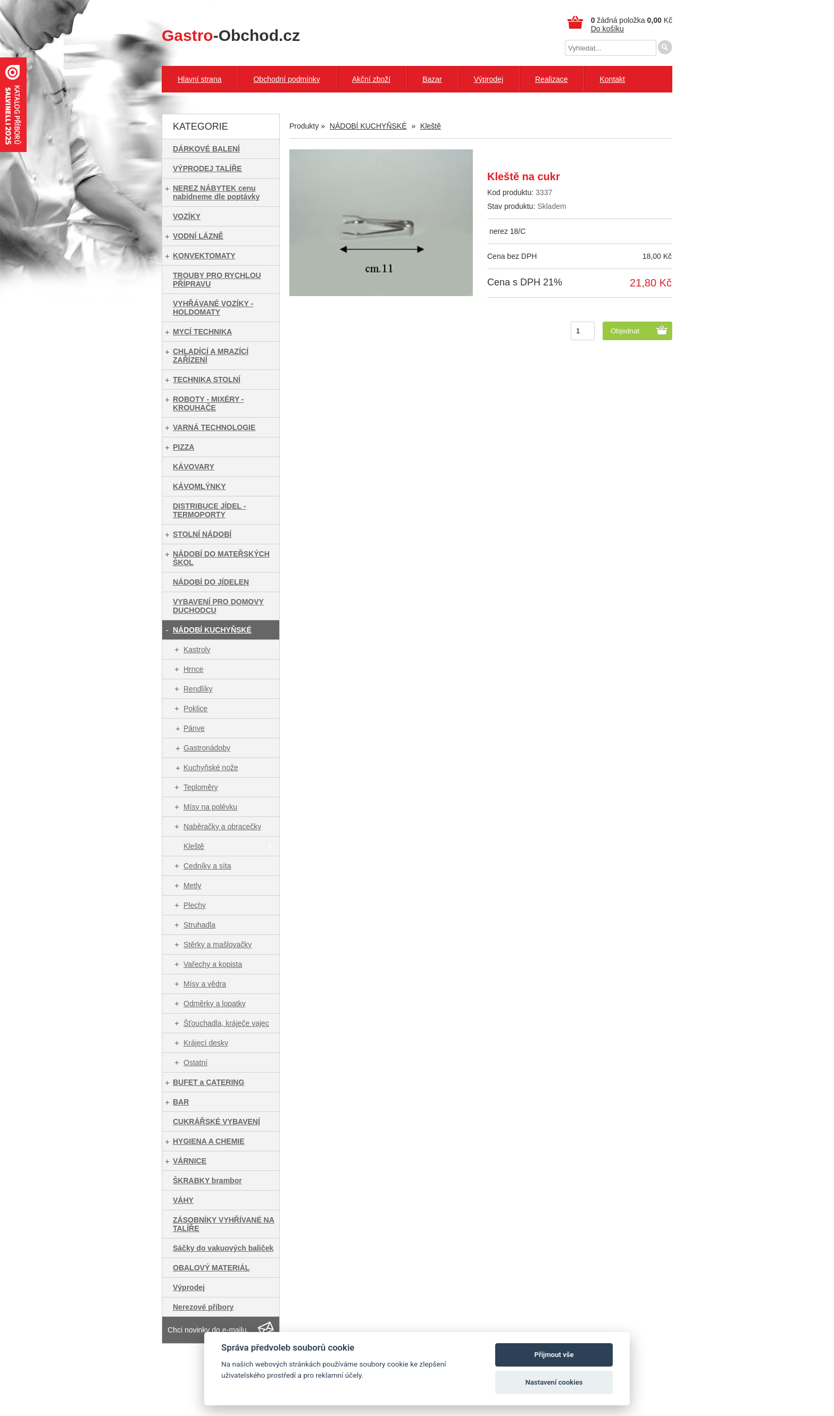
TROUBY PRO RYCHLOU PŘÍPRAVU (217, 279)
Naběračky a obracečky (222, 826)
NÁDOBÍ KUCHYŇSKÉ (212, 630)
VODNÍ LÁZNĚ (198, 236)
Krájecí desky (206, 1043)
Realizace (551, 79)
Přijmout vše (554, 1355)
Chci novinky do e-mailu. (208, 1330)
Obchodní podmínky (286, 79)
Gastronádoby (207, 748)
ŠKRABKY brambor (207, 1180)
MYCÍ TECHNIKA (202, 331)
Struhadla (199, 925)
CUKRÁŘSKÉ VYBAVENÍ (216, 1121)
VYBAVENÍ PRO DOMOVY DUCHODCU (218, 605)
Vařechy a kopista (213, 964)
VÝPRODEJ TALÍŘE (207, 168)
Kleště (194, 846)
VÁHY (183, 1200)
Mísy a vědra (205, 984)
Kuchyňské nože (211, 767)
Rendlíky (198, 689)
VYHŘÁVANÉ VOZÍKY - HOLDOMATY (213, 307)
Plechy (195, 905)
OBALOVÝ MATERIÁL (211, 1267)
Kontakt (611, 79)
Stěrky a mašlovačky (218, 944)
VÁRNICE (189, 1161)
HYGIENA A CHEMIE (209, 1141)
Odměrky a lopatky (215, 1003)
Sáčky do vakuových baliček (223, 1248)
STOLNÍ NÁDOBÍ (202, 534)
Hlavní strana (199, 79)
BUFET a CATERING (208, 1082)
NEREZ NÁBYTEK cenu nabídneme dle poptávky (216, 192)
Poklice (195, 708)
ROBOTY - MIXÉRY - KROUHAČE (208, 403)
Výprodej (488, 79)
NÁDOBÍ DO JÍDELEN (211, 582)
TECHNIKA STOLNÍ (206, 379)
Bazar (432, 79)
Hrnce (193, 669)
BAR (181, 1102)
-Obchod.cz (231, 35)
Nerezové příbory (203, 1307)
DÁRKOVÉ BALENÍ (206, 149)
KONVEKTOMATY (204, 255)
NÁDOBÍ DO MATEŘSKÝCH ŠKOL (221, 558)
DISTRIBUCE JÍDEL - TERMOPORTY (209, 510)
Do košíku (607, 28)
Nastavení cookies (554, 1382)
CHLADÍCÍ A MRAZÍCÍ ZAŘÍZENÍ (210, 355)
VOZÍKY (187, 216)
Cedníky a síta (207, 866)
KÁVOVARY (193, 466)
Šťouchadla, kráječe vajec (226, 1023)
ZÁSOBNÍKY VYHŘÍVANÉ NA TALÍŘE (223, 1224)
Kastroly (197, 649)
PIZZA (183, 447)
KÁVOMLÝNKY (199, 486)
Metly (192, 885)
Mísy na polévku (210, 807)
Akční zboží (371, 79)
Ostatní (195, 1062)
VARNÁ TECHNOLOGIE (214, 427)
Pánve (194, 728)
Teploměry (201, 787)
